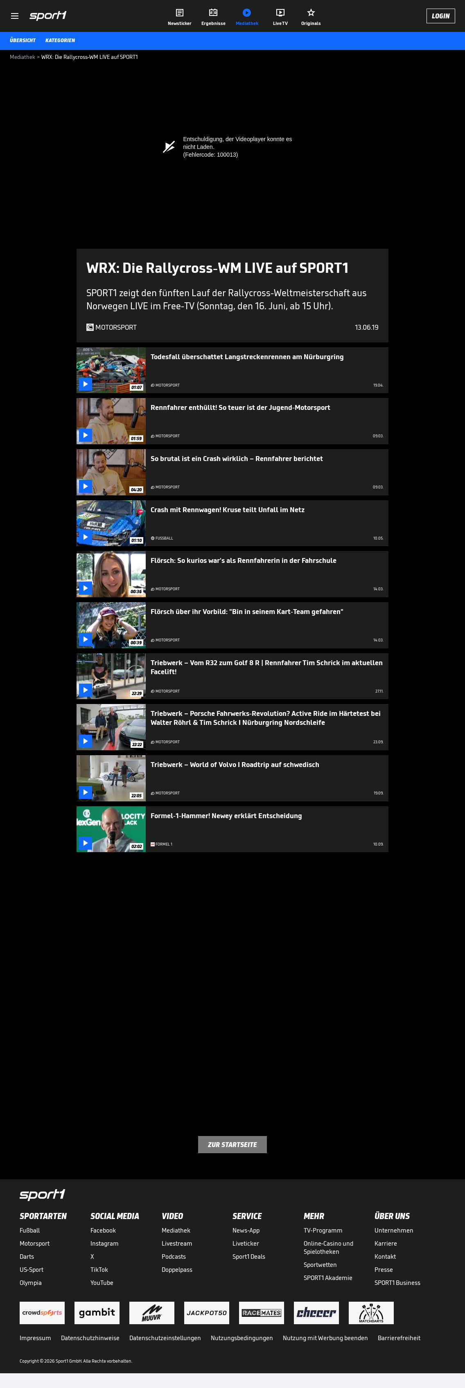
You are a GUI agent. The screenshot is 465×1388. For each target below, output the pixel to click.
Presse (384, 1269)
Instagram (104, 1243)
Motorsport (35, 1243)
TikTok (99, 1269)
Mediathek (176, 1230)
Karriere (386, 1243)
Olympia (31, 1283)
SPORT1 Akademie (328, 1278)
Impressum (35, 1338)
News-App (246, 1230)
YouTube (101, 1283)
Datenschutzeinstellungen (165, 1338)
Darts (27, 1256)
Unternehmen (394, 1230)
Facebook (103, 1230)
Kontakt (385, 1256)
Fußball (30, 1230)
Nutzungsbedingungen (242, 1338)
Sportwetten (320, 1265)
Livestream (177, 1243)
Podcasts (174, 1256)
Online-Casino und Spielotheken (328, 1247)
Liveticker (245, 1243)
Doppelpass (177, 1269)
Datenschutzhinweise (90, 1338)
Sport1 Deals (248, 1256)
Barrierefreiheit (399, 1338)
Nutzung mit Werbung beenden (325, 1338)
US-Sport (31, 1269)
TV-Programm (323, 1230)
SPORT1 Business (397, 1283)
